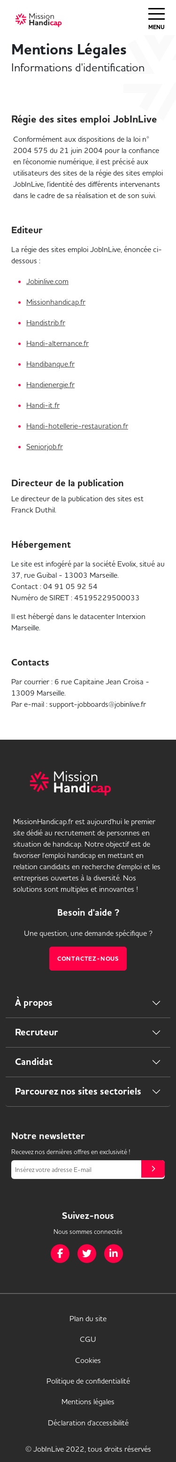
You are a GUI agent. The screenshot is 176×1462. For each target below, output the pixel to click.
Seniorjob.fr (44, 446)
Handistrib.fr (45, 322)
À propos (34, 1002)
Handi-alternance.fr (57, 343)
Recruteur (36, 1032)
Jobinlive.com (47, 281)
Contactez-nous (88, 959)
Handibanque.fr (50, 363)
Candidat (34, 1062)
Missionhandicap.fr (55, 301)
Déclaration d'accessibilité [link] (88, 1422)
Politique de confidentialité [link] (88, 1380)
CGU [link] (88, 1339)
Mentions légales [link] (88, 1401)
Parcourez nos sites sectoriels (78, 1091)
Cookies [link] (88, 1360)
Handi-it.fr (43, 405)
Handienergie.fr (50, 384)
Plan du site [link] (88, 1318)
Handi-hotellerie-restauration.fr (77, 425)
